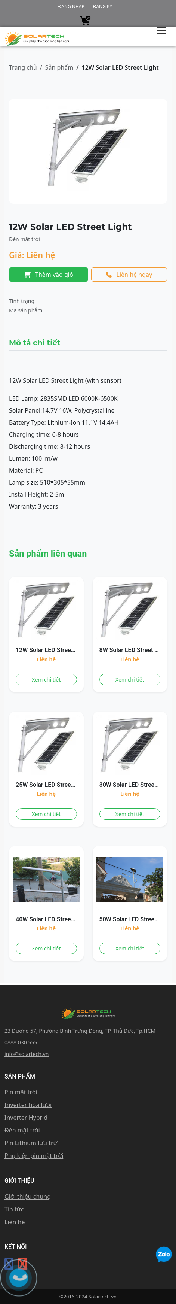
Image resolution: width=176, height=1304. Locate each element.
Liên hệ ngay (129, 274)
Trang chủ (23, 67)
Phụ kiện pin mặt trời (33, 1156)
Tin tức (14, 1209)
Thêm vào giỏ (48, 274)
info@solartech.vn (26, 1054)
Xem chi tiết (46, 679)
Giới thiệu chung (27, 1196)
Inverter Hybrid (25, 1117)
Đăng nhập (71, 6)
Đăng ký (102, 6)
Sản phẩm (59, 67)
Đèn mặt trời (22, 1130)
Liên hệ (14, 1222)
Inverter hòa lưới (28, 1105)
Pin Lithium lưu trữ (30, 1143)
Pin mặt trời (20, 1092)
